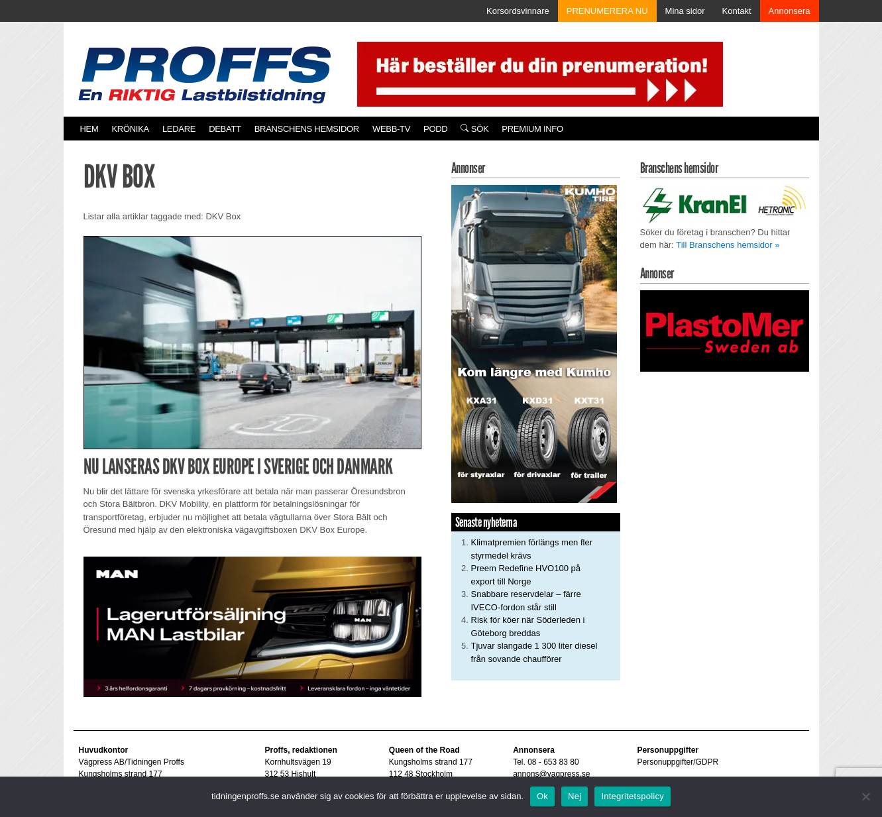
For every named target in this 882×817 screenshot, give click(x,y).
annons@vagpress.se (551, 774)
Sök (474, 129)
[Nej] (865, 796)
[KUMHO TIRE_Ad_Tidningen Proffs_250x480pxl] (534, 343)
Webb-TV (391, 129)
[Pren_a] (537, 73)
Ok (542, 796)
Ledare (178, 129)
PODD (435, 129)
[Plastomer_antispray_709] (724, 330)
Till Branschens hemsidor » (727, 245)
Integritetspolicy (632, 796)
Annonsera (789, 11)
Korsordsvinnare (517, 11)
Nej (574, 796)
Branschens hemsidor (306, 129)
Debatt (225, 129)
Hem (89, 129)
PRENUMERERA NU (607, 11)
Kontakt (736, 11)
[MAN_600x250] (252, 626)
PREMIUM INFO (532, 129)
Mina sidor (685, 11)
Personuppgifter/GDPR (677, 762)
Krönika (130, 129)
